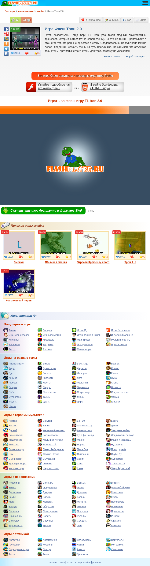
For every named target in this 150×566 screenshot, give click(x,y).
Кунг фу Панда (83, 435)
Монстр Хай (47, 444)
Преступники (47, 511)
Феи (77, 525)
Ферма (112, 397)
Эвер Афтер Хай (118, 468)
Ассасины (11, 483)
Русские (45, 349)
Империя (79, 373)
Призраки (80, 511)
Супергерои (12, 397)
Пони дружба (116, 449)
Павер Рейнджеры (51, 449)
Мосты (44, 382)
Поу (8, 454)
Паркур (44, 387)
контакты (71, 562)
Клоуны (44, 497)
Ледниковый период (120, 435)
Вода (8, 368)
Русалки (79, 516)
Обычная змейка (56, 247)
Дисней (10, 430)
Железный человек (51, 430)
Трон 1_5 (130, 247)
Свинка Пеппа (48, 454)
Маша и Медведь (118, 440)
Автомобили (47, 540)
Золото (44, 373)
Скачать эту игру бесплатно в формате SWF (46, 210)
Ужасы (78, 397)
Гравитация (47, 368)
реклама (96, 562)
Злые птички (13, 435)
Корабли (45, 544)
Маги (8, 502)
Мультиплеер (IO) (118, 339)
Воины (9, 487)
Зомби (9, 497)
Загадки (45, 330)
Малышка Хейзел (50, 440)
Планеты (113, 387)
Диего (112, 425)
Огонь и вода (13, 449)
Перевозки (80, 387)
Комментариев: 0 (113, 56)
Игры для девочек (16, 335)
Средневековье (117, 392)
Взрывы (113, 363)
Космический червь (19, 285)
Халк (77, 463)
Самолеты (114, 549)
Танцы (44, 397)
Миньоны (11, 444)
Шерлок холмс (48, 468)
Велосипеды (81, 540)
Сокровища (81, 392)
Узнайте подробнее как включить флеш (54, 86)
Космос (10, 378)
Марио (78, 440)
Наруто (78, 444)
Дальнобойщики (118, 487)
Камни (112, 373)
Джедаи (45, 492)
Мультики (80, 382)
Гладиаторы (47, 487)
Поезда (44, 549)
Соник (78, 459)
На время (11, 344)
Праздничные (82, 344)
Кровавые (46, 339)
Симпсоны (80, 454)
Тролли (44, 525)
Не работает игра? (135, 56)
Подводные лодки (16, 549)
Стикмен (113, 521)
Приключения (116, 344)
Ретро (9, 349)
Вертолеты (114, 540)
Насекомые (115, 502)
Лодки (78, 544)
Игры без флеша (118, 330)
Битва (44, 363)
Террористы (12, 525)
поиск (62, 562)
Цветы (44, 401)
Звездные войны (118, 430)
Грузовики (11, 544)
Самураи (11, 521)
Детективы (12, 492)
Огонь (112, 382)
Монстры (45, 502)
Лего (77, 378)
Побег (9, 392)
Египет (112, 368)
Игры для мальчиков (86, 335)
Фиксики (45, 463)
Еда (8, 373)
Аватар (10, 421)
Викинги (113, 483)
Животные (114, 492)
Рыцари (113, 516)
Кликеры (11, 339)
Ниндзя (10, 506)
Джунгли (79, 368)
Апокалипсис (13, 363)
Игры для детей (49, 335)
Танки (43, 554)
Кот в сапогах (48, 435)
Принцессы (115, 511)
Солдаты (79, 521)
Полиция (11, 511)
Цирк (77, 401)
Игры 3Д (79, 330)
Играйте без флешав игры (104, 86)
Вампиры (45, 483)
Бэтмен (10, 425)
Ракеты (78, 549)
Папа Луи (80, 449)
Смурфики (46, 459)
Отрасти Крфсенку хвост (93, 247)
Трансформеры (14, 463)
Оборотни (46, 506)
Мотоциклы (115, 544)
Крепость (45, 378)
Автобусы (11, 540)
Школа (9, 406)
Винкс (43, 425)
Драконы (79, 492)
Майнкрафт (81, 339)
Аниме (9, 330)
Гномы (78, 487)
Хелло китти (115, 463)
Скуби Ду (114, 454)
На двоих (45, 344)
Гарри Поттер (82, 425)
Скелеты (45, 521)
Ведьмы (79, 483)
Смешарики (12, 459)
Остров (10, 387)
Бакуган (45, 421)
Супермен (114, 459)
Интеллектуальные (119, 335)
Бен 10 (78, 421)
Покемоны (114, 506)
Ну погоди (114, 444)
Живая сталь (82, 430)
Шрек (77, 468)
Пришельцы (12, 516)
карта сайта (84, 562)
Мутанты (79, 502)
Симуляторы (81, 349)
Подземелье (47, 392)
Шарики (113, 401)
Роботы (44, 516)
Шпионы (113, 525)
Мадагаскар (12, 440)
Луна (111, 378)
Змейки (19, 247)
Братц (112, 421)
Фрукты (10, 401)
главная (53, 562)
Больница (80, 363)
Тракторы (80, 554)
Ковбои (78, 497)
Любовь (10, 382)
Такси (9, 554)
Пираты (79, 506)
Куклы (112, 497)
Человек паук (13, 468)
